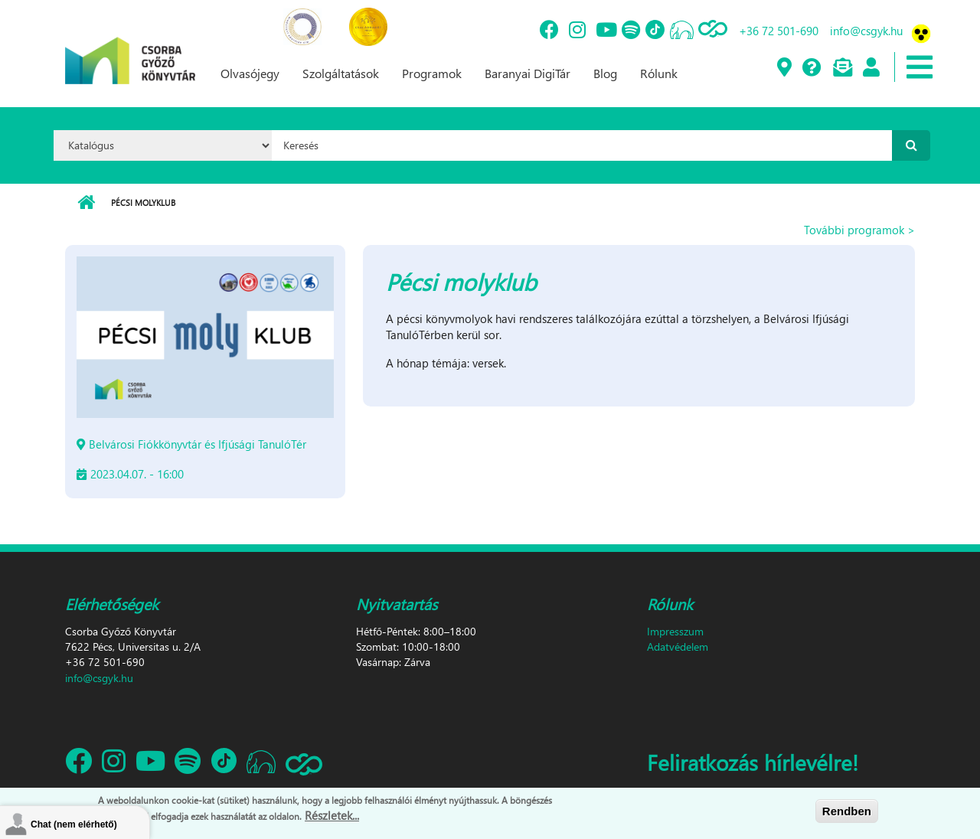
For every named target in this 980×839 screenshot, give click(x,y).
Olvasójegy (249, 73)
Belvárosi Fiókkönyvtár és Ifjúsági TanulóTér (197, 444)
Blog (605, 73)
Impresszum (675, 631)
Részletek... (332, 816)
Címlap (86, 203)
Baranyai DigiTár (527, 73)
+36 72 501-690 (778, 30)
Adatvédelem (677, 646)
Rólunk (659, 73)
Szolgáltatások (340, 73)
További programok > (859, 229)
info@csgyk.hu (866, 30)
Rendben (846, 811)
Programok (432, 73)
